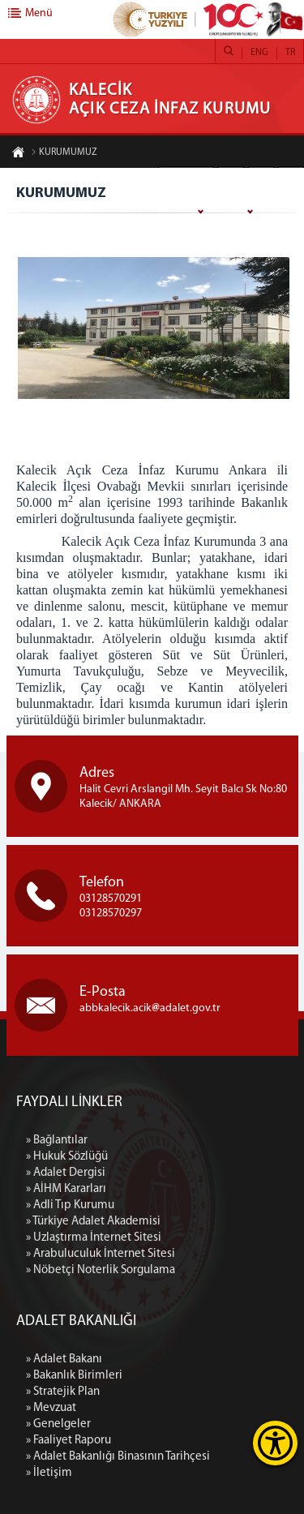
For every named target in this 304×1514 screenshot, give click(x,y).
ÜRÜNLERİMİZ (230, 211)
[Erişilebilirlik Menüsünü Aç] (275, 1443)
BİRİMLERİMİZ (182, 211)
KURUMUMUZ (143, 211)
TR (290, 53)
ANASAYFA (106, 211)
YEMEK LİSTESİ (280, 211)
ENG (259, 53)
